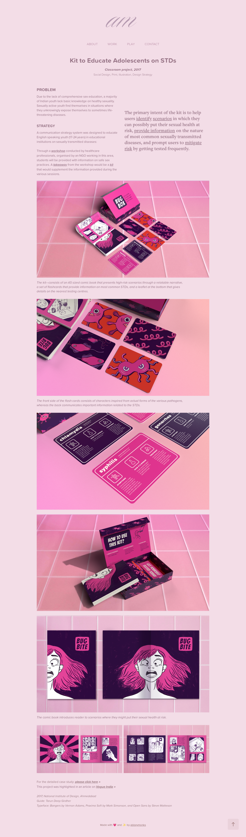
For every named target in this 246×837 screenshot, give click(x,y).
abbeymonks (138, 825)
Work (112, 44)
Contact (152, 44)
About (92, 44)
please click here (86, 782)
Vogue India (104, 787)
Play (131, 44)
